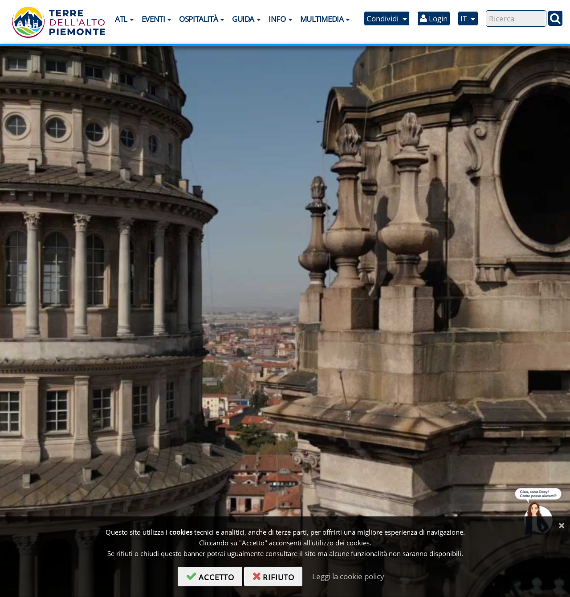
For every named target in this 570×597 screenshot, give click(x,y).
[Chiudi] (561, 525)
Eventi (153, 19)
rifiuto (277, 575)
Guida (243, 19)
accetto (214, 575)
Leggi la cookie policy (348, 576)
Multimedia (322, 19)
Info (277, 19)
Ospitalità (198, 19)
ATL (121, 19)
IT (464, 18)
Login (434, 18)
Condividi (383, 18)
